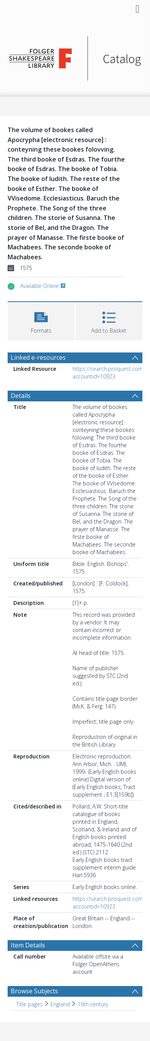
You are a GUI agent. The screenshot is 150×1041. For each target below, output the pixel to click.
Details (21, 395)
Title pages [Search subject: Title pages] (29, 1004)
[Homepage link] (75, 56)
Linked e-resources (38, 357)
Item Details (28, 945)
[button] (41, 320)
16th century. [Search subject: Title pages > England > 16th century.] (93, 1004)
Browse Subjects (34, 991)
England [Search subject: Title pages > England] (60, 1004)
